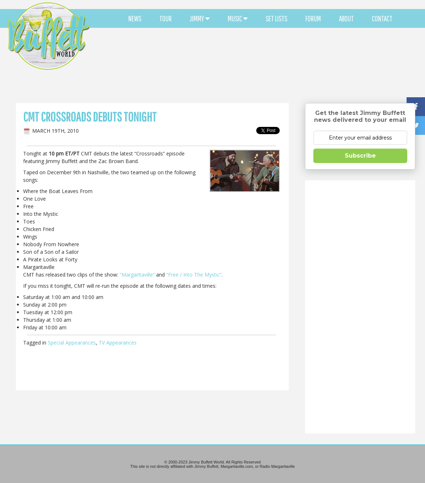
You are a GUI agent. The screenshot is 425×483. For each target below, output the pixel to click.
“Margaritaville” (137, 274)
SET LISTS (276, 18)
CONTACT (382, 18)
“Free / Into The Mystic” (194, 274)
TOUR (165, 18)
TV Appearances (118, 342)
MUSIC (238, 18)
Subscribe (360, 155)
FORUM (313, 18)
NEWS (134, 18)
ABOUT (346, 18)
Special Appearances (72, 342)
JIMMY (200, 18)
